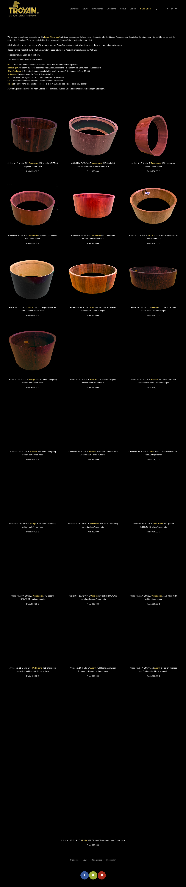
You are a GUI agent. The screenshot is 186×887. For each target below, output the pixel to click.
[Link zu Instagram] (171, 8)
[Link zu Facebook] (167, 8)
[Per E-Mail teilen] (93, 875)
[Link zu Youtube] (176, 8)
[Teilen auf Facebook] (84, 875)
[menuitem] (74, 9)
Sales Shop (14, 21)
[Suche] (156, 9)
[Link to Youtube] (102, 875)
